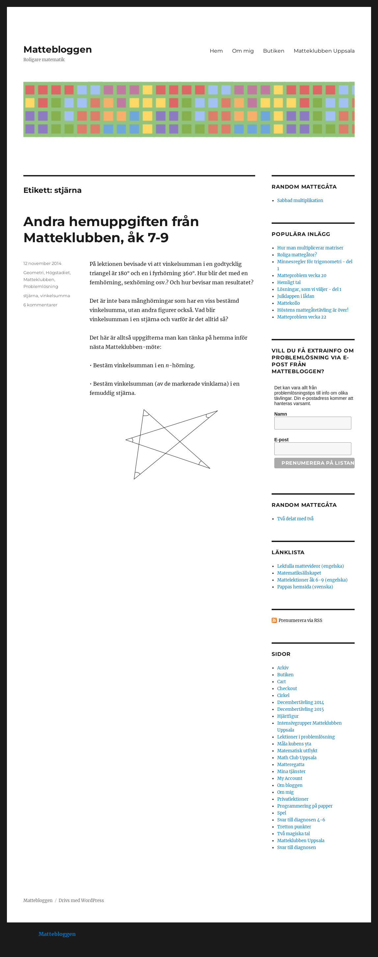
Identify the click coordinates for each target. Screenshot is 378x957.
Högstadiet (58, 272)
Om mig (243, 51)
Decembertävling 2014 (300, 702)
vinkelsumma (55, 295)
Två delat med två (295, 519)
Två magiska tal (293, 834)
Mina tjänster (291, 771)
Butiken (273, 51)
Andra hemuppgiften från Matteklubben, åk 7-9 (111, 229)
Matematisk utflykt (297, 751)
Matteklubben (38, 279)
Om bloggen (290, 785)
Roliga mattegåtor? (297, 255)
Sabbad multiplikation (300, 200)
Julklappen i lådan (295, 296)
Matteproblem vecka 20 (301, 275)
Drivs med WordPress (81, 900)
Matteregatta (290, 764)
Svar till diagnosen (296, 847)
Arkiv (282, 668)
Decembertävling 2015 (300, 709)
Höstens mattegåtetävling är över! (313, 310)
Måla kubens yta (294, 744)
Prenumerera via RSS (300, 620)
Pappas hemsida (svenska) (305, 587)
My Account (289, 778)
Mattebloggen (57, 49)
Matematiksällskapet (299, 573)
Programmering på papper (305, 806)
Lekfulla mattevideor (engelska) (310, 566)
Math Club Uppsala (296, 758)
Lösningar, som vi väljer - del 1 (309, 289)
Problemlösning (40, 286)
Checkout (287, 688)
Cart (281, 682)
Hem (216, 51)
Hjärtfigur (288, 716)
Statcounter (15, 952)
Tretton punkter (294, 827)
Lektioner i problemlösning (306, 737)
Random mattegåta (304, 505)
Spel (281, 813)
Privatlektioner (293, 799)
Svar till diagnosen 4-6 (301, 820)
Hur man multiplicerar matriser (310, 248)
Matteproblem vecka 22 (301, 317)
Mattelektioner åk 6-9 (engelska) (312, 580)
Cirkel (283, 695)
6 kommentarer (40, 304)
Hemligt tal (289, 282)
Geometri (33, 272)
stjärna (30, 295)
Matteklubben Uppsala (324, 51)
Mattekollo (288, 303)
